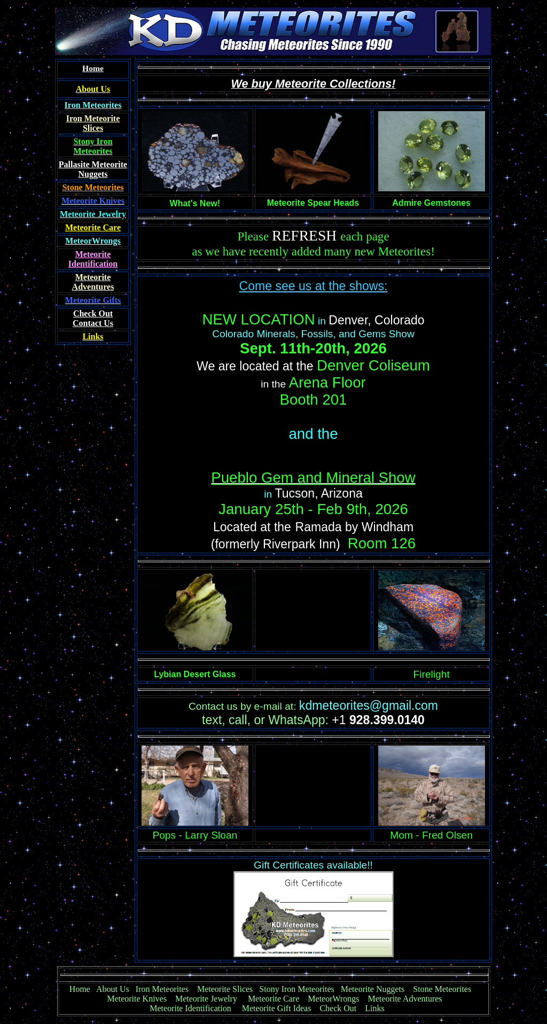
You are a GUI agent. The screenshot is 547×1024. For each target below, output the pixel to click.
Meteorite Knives (137, 998)
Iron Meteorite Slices (93, 123)
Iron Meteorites (162, 989)
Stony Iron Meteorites (299, 989)
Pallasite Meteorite (93, 164)
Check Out (337, 1008)
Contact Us (93, 318)
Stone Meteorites (92, 187)
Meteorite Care (273, 998)
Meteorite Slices (225, 989)
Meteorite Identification (190, 1008)
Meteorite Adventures (405, 998)
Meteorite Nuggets (373, 989)
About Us (112, 989)
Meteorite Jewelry (209, 998)
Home (79, 989)
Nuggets (92, 174)
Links (374, 1008)
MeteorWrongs (333, 998)
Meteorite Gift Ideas (276, 1008)
